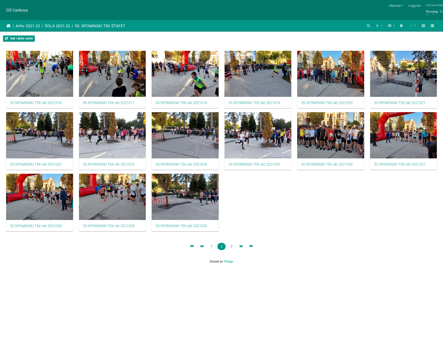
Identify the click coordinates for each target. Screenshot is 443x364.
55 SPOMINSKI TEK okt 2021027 (111, 231)
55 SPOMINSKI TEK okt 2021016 (36, 105)
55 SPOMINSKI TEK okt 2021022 (111, 168)
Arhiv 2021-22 (28, 26)
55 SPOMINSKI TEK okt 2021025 (337, 168)
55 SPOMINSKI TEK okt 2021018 (186, 105)
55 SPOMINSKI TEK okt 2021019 (261, 105)
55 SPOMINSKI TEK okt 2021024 (261, 168)
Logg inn (414, 6)
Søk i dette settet (19, 38)
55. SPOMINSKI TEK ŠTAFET (100, 26)
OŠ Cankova (17, 10)
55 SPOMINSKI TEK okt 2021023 (186, 168)
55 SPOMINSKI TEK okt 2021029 (261, 231)
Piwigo (228, 266)
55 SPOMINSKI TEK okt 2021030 (337, 231)
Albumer (395, 6)
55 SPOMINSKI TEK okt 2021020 (337, 105)
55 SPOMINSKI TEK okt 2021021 (36, 168)
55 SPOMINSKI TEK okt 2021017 (111, 105)
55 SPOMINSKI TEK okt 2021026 (36, 231)
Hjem (8, 26)
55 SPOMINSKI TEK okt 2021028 (186, 231)
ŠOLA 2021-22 (57, 26)
